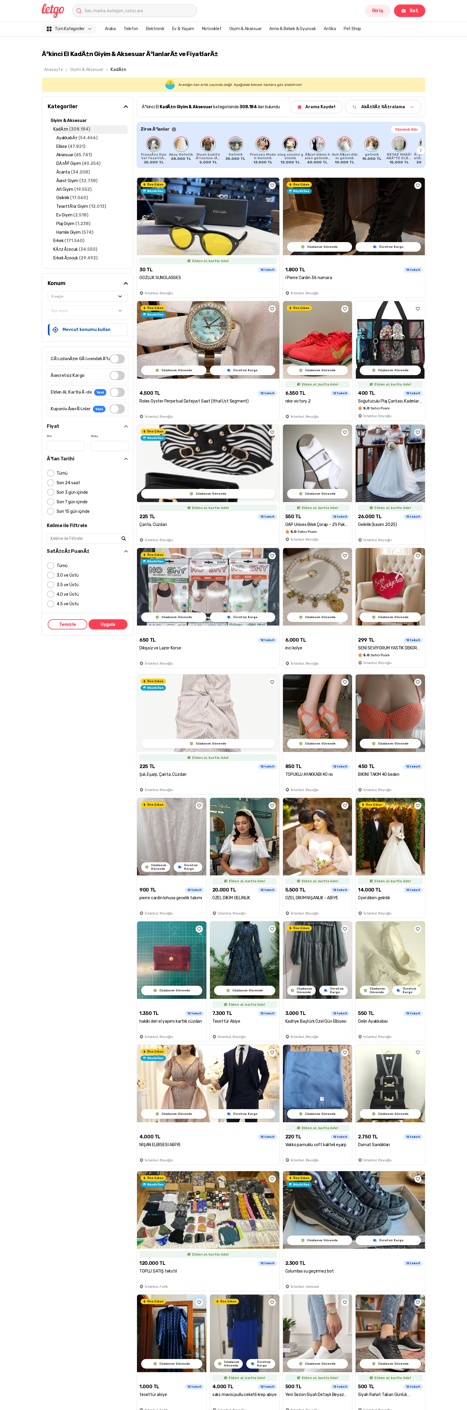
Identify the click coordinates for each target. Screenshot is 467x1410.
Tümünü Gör (406, 129)
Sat (409, 10)
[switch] (117, 358)
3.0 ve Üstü (68, 575)
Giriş (377, 10)
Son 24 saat (68, 482)
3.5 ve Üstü (68, 584)
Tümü (62, 473)
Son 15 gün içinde (73, 511)
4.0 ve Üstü (68, 594)
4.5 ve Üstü (68, 603)
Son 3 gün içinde (72, 492)
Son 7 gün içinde (72, 501)
